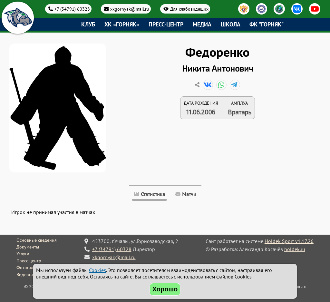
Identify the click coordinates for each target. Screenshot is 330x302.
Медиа (202, 24)
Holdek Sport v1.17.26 (289, 241)
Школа (230, 24)
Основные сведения (36, 240)
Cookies (97, 270)
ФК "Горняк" (266, 24)
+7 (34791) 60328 (72, 8)
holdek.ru (294, 249)
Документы (27, 247)
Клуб (88, 24)
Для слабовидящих (189, 8)
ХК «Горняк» (121, 24)
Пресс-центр (166, 24)
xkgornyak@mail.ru (129, 8)
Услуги (22, 253)
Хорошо (165, 289)
